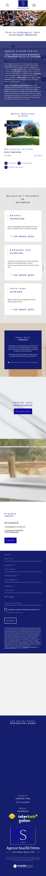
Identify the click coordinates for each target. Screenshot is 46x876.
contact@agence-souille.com (14, 531)
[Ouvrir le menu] (34, 5)
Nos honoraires (11, 859)
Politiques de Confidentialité (30, 647)
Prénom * (10, 565)
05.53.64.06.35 (11, 527)
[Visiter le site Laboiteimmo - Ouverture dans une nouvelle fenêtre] (23, 869)
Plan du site (19, 859)
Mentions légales (29, 859)
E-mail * (9, 586)
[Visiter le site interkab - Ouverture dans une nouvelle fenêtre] (28, 816)
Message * (10, 597)
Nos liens (15, 860)
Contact (43, 268)
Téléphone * (12, 576)
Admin (37, 859)
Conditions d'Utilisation (10, 648)
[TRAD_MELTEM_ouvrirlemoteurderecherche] (7, 5)
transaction (8, 66)
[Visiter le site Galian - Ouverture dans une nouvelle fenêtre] (24, 821)
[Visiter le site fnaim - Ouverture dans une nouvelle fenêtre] (12, 816)
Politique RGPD (23, 860)
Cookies (31, 860)
